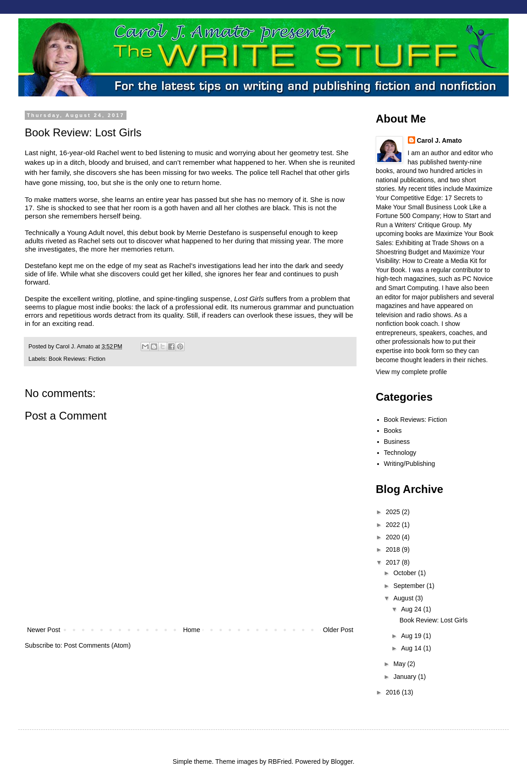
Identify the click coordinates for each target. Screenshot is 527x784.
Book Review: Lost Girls (434, 620)
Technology (400, 452)
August (404, 598)
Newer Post (43, 629)
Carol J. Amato (439, 140)
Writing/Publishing (409, 463)
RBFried (279, 761)
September (409, 585)
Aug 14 (412, 648)
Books (393, 430)
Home (191, 629)
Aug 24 (412, 609)
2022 (394, 524)
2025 (394, 511)
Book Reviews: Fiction (77, 359)
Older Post (338, 629)
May (400, 663)
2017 (394, 562)
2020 (394, 537)
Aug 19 (412, 635)
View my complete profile (411, 371)
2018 (394, 549)
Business (397, 441)
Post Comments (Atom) (97, 645)
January (405, 676)
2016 (394, 692)
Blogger (341, 761)
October (405, 573)
